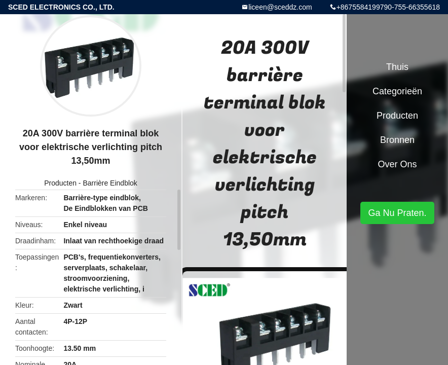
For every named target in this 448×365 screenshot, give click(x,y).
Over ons (397, 164)
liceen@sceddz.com (280, 7)
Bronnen (397, 140)
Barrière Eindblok (110, 183)
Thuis (397, 67)
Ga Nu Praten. (397, 213)
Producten (60, 183)
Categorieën (397, 91)
